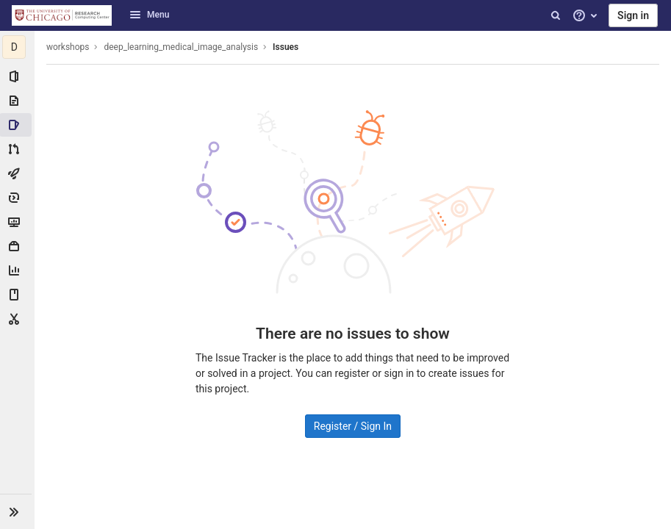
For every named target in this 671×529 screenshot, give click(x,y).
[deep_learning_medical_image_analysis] (17, 47)
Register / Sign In (353, 426)
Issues (286, 47)
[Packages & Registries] (17, 246)
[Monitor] (17, 222)
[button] (17, 511)
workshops (68, 47)
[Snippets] (17, 319)
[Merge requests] (17, 149)
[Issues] (17, 125)
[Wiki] (17, 294)
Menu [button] (149, 15)
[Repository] (17, 100)
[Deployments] (17, 197)
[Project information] (17, 76)
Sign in (633, 15)
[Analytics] (17, 270)
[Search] (555, 15)
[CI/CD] (17, 173)
